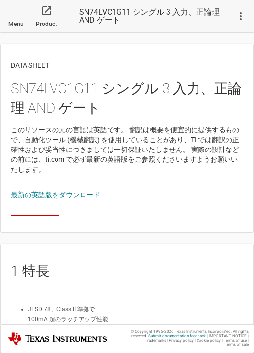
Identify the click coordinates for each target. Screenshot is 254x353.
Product (46, 24)
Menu (16, 24)
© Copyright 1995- (152, 331)
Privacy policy (181, 340)
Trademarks (155, 340)
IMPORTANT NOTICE (228, 336)
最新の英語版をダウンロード (55, 195)
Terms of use (235, 340)
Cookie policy (209, 340)
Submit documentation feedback (177, 336)
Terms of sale (237, 344)
